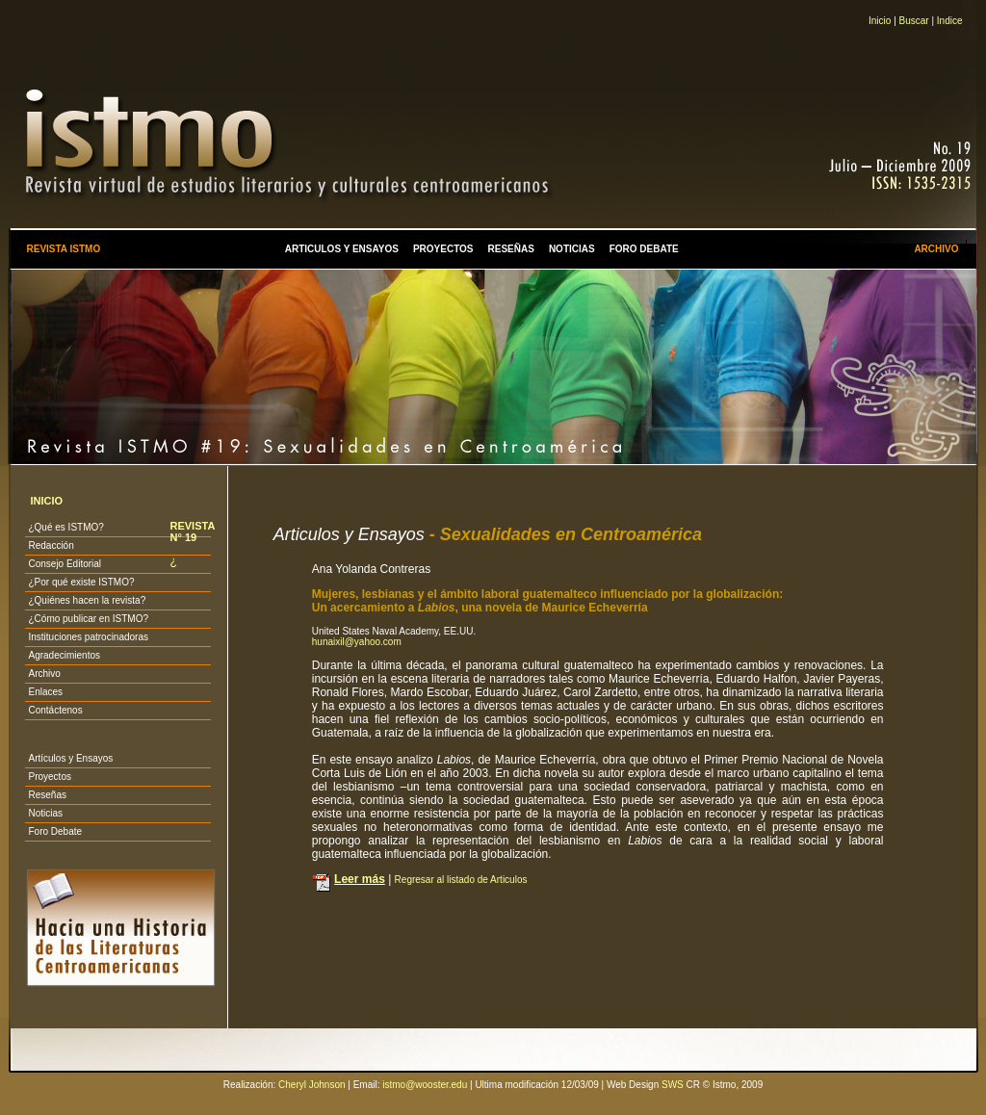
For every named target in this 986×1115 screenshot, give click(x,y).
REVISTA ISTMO (63, 249)
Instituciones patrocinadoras (88, 637)
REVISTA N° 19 (191, 531)
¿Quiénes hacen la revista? (86, 600)
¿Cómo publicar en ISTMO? (88, 618)
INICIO (46, 500)
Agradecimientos (63, 655)
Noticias (45, 813)
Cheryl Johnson (311, 1084)
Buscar (914, 20)
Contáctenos (55, 710)
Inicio (880, 20)
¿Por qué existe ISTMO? (81, 582)
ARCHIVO (936, 249)
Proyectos (49, 776)
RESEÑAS (511, 249)
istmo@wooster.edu (424, 1084)
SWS (673, 1084)
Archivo (44, 673)
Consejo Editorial (64, 563)
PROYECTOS (443, 249)
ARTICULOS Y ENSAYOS (342, 249)
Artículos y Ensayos (70, 758)
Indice (950, 20)
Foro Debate (55, 831)
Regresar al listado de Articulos (461, 879)
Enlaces (45, 692)
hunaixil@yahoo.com (357, 641)
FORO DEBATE (644, 249)
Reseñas (46, 795)
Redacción (50, 545)
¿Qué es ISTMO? (65, 527)
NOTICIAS (572, 249)
